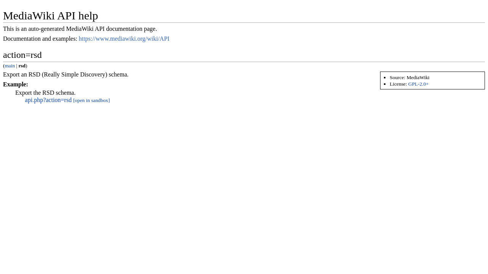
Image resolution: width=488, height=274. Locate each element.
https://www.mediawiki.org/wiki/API (124, 38)
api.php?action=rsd (48, 100)
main (10, 65)
